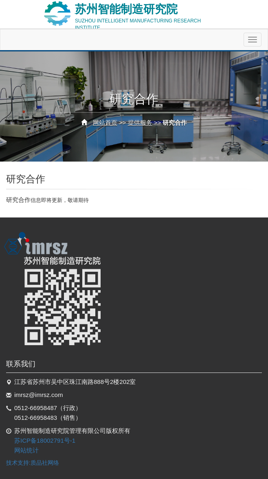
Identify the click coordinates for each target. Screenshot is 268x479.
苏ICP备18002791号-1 (44, 440)
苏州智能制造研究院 (150, 14)
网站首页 (105, 122)
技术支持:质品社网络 (32, 462)
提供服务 (140, 122)
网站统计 (26, 450)
